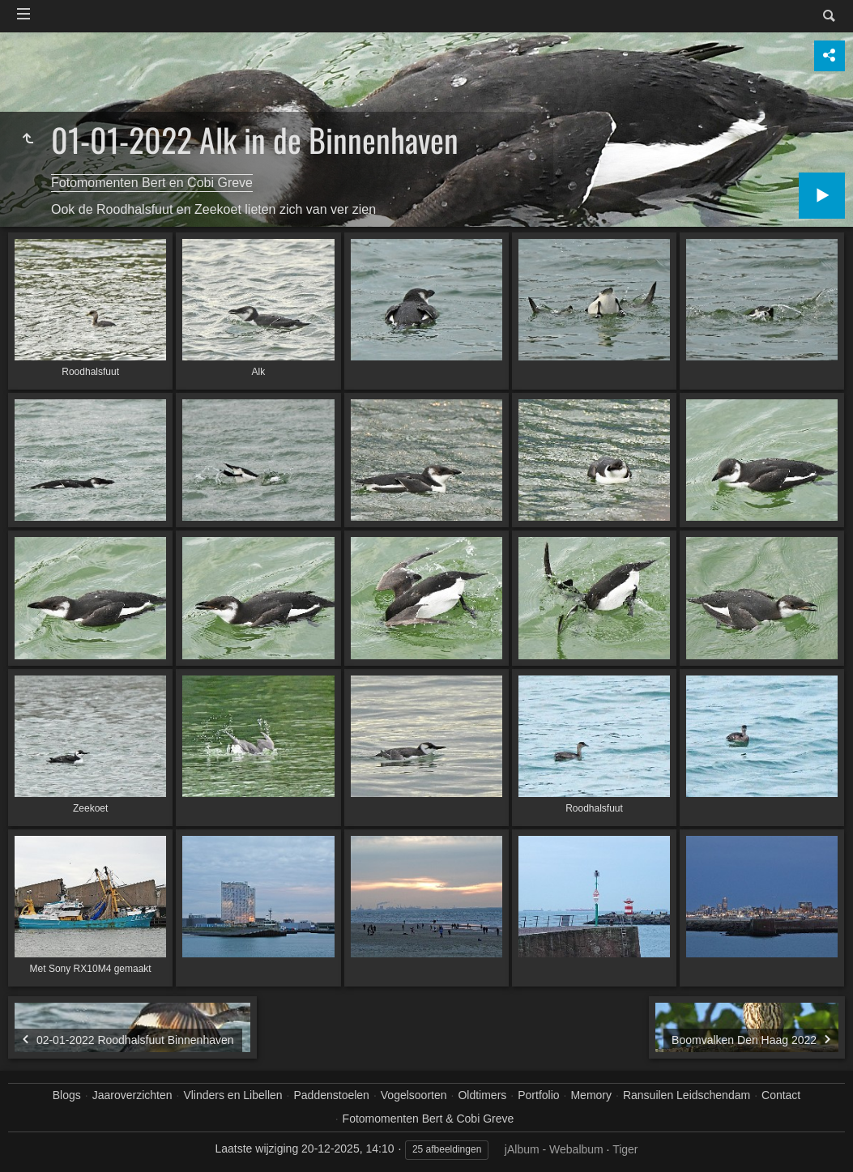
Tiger (625, 1149)
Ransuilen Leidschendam (686, 1095)
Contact (780, 1095)
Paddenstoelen (331, 1095)
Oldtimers (482, 1095)
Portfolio (538, 1095)
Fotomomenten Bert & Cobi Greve (428, 1118)
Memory (591, 1095)
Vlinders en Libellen (232, 1095)
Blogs (67, 1095)
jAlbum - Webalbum (554, 1149)
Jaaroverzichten (132, 1095)
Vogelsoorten (414, 1095)
